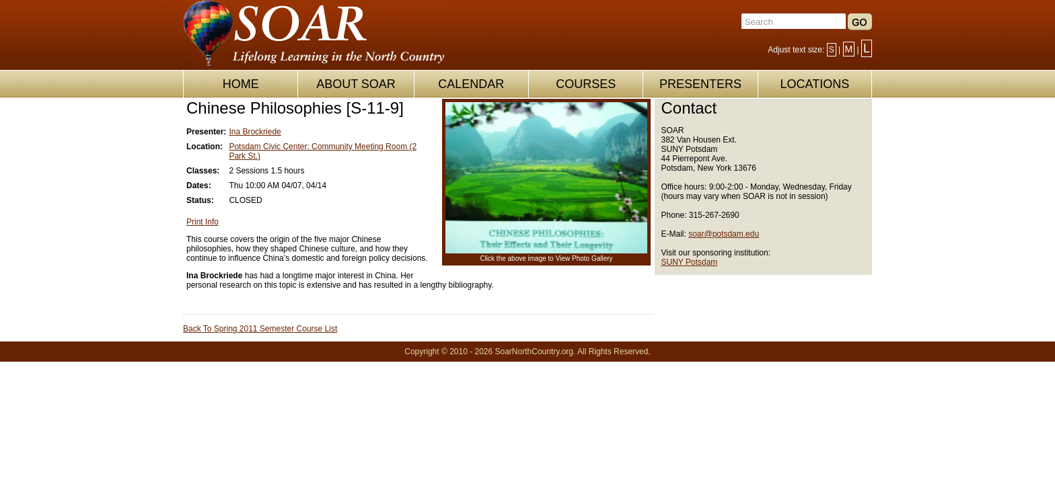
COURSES (586, 84)
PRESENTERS (700, 84)
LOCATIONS (814, 84)
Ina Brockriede (255, 131)
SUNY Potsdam (689, 262)
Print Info (202, 222)
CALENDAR (471, 84)
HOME (241, 84)
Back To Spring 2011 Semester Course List (260, 328)
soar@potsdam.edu (723, 234)
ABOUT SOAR (356, 84)
